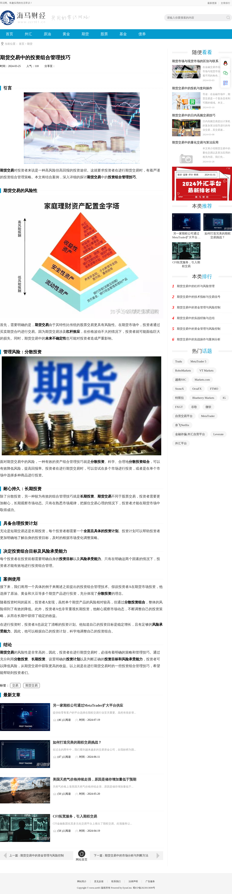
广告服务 (150, 881)
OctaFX (197, 388)
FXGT (179, 406)
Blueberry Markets (203, 397)
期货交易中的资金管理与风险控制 (198, 307)
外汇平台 (181, 443)
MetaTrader (208, 416)
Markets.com (202, 379)
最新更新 (212, 3)
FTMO (214, 388)
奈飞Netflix (182, 425)
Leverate (218, 434)
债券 (142, 34)
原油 (47, 34)
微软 (208, 406)
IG (224, 397)
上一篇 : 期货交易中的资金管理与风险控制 (36, 855)
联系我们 (116, 881)
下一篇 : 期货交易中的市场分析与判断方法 (121, 855)
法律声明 (133, 881)
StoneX (179, 388)
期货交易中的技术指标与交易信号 (198, 296)
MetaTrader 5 (198, 361)
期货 (85, 34)
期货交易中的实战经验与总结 (196, 318)
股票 (104, 34)
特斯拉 (179, 397)
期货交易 (31, 685)
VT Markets (207, 370)
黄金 (66, 34)
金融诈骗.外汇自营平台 (190, 434)
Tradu (178, 361)
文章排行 (225, 3)
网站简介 (81, 881)
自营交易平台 (184, 416)
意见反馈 (98, 881)
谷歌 (194, 406)
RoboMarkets (183, 370)
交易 (15, 685)
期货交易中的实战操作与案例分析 (198, 339)
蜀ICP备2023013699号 (144, 887)
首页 (9, 34)
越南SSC (180, 379)
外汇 (28, 34)
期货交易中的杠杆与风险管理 (196, 286)
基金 (123, 34)
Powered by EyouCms (121, 887)
